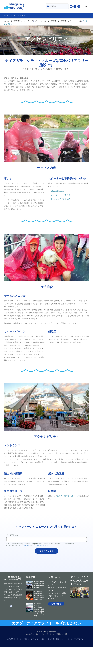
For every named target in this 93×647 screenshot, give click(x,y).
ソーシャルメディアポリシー (75, 639)
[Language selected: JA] (85, 6)
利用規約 (26, 545)
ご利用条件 (11, 639)
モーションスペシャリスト (61, 199)
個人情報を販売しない (55, 639)
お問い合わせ (56, 604)
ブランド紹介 (16, 15)
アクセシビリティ (23, 639)
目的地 (7, 15)
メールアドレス (12, 535)
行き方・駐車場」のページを (68, 496)
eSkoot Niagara (57, 191)
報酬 (23, 15)
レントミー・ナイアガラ (60, 195)
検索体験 (52, 6)
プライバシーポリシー (41, 545)
